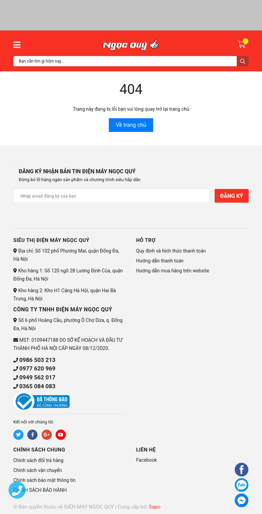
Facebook (146, 460)
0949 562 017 (37, 377)
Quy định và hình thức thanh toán (171, 251)
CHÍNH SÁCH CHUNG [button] (39, 450)
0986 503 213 (37, 359)
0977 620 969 (37, 368)
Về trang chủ (131, 125)
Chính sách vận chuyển (37, 470)
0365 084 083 (37, 386)
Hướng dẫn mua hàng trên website (172, 270)
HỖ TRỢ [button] (146, 240)
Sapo (154, 507)
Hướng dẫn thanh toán (160, 260)
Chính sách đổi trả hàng (38, 460)
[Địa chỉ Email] (111, 196)
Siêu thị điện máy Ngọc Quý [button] (51, 240)
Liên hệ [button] (146, 450)
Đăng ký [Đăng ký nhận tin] (231, 196)
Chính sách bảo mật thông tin (44, 480)
